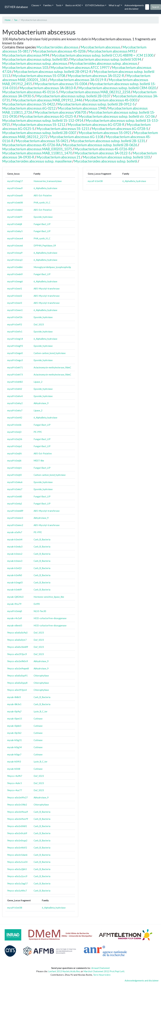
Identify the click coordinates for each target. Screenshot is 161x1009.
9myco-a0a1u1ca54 (17, 862)
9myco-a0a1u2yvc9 (17, 876)
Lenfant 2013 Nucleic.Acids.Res (64, 971)
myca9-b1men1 (15, 310)
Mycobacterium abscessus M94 (25, 55)
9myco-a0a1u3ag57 (17, 883)
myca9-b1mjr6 (14, 467)
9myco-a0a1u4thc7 (17, 890)
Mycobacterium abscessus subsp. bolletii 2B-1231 (108, 141)
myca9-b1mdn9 (15, 274)
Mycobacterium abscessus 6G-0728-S (120, 129)
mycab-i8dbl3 (14, 697)
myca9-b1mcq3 (14, 259)
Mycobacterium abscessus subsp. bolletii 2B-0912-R (53, 72)
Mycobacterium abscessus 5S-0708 (39, 76)
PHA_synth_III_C (42, 202)
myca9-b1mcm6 (15, 245)
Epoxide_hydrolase (43, 216)
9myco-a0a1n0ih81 (17, 826)
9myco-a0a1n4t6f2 (17, 847)
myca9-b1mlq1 (14, 503)
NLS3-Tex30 (40, 611)
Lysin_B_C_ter (40, 711)
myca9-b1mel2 (14, 295)
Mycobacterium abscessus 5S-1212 (39, 125)
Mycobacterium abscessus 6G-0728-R (96, 125)
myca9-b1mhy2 (15, 403)
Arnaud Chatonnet (100, 968)
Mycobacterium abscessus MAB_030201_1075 (37, 149)
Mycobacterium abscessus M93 (111, 51)
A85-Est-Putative (43, 195)
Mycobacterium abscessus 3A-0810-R (48, 88)
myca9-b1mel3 (14, 302)
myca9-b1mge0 (15, 353)
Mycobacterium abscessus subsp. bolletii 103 (116, 157)
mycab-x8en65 (14, 625)
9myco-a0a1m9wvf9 (17, 819)
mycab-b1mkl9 (14, 589)
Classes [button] (35, 5)
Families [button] (47, 5)
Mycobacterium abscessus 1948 (82, 108)
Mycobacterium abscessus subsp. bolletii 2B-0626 (100, 145)
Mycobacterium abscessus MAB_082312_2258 (95, 92)
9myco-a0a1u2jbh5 (17, 869)
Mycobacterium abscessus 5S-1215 (63, 129)
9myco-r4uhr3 (14, 783)
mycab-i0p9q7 (14, 711)
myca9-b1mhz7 (14, 410)
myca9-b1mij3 (14, 431)
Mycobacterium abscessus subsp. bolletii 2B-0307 (39, 133)
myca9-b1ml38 (14, 907)
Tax (15, 20)
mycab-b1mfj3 (14, 568)
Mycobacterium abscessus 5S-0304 (61, 84)
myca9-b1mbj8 (14, 224)
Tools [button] (58, 5)
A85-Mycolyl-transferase (47, 288)
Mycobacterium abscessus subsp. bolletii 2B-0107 (73, 96)
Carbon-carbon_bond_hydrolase (50, 353)
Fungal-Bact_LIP (42, 224)
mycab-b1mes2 (14, 553)
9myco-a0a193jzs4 (17, 690)
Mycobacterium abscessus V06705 (61, 112)
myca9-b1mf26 (14, 317)
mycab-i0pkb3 (14, 725)
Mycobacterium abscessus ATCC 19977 (80, 67)
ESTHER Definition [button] (94, 5)
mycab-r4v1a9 (14, 618)
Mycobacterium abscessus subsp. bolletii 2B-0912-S (96, 104)
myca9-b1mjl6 (14, 460)
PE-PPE (38, 431)
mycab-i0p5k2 (14, 733)
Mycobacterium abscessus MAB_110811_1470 (37, 153)
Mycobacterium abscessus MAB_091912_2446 (47, 100)
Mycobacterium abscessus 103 (25, 67)
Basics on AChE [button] (73, 5)
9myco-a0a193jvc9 (17, 654)
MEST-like (39, 460)
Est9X (37, 604)
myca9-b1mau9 (15, 188)
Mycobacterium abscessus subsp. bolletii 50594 (105, 59)
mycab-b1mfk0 (14, 575)
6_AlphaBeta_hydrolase (45, 188)
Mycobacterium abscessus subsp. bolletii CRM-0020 (117, 88)
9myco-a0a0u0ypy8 (17, 682)
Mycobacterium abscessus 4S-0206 (59, 51)
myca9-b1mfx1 (14, 331)
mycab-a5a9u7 (14, 532)
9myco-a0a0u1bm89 (17, 647)
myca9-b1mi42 (14, 417)
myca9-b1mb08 (15, 202)
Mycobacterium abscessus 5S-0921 (105, 133)
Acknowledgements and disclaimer (134, 7)
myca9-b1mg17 (15, 181)
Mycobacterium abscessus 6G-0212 (29, 108)
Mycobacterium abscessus (100, 47)
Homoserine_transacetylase (48, 181)
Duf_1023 (39, 324)
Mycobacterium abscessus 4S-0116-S (30, 92)
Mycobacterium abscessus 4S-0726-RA (31, 145)
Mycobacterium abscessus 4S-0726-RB (103, 149)
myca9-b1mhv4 (15, 396)
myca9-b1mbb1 (15, 209)
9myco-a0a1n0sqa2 (17, 840)
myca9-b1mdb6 (15, 267)
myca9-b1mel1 (14, 288)
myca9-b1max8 (15, 195)
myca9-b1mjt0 (14, 474)
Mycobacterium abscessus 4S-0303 (111, 100)
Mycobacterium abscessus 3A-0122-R (96, 76)
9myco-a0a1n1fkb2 (17, 804)
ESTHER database (16, 7)
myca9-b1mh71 (15, 367)
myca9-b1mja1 (14, 446)
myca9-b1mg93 (15, 345)
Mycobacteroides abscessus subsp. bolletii (105, 161)
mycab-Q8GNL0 (15, 596)
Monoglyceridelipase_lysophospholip (52, 267)
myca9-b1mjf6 (14, 453)
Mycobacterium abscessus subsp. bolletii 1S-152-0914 (42, 120)
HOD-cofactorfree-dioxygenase (50, 618)
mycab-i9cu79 (14, 604)
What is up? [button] (114, 5)
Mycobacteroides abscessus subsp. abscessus (103, 63)
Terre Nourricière (101, 974)
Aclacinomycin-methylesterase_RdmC (52, 367)
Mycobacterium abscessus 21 (58, 157)
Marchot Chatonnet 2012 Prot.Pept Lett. (104, 971)
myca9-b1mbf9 (14, 216)
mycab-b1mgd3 (15, 582)
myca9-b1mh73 (15, 374)
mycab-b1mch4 (14, 539)
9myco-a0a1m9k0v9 (17, 661)
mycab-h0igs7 (14, 754)
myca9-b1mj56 (14, 439)
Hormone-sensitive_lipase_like (49, 596)
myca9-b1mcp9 (14, 252)
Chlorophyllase (41, 675)
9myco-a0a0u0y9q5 (17, 632)
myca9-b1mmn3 (15, 517)
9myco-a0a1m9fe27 (17, 797)
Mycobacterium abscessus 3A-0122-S (102, 153)
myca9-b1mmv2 (15, 525)
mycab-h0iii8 (13, 768)
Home (8, 20)
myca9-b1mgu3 (15, 360)
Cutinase (38, 718)
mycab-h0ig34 (14, 747)
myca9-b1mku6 (14, 482)
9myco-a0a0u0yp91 (17, 675)
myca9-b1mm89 (15, 510)
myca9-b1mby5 (15, 231)
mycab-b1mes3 (14, 560)
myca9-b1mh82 (15, 381)
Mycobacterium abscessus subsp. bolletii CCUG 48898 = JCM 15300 (102, 55)
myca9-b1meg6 (15, 281)
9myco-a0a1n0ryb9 (17, 833)
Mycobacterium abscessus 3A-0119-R (78, 80)
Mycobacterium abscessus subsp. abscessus (34, 63)
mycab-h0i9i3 (14, 761)
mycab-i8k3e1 (14, 704)
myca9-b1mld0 (14, 496)
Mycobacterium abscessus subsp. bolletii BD (35, 59)
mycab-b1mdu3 (14, 546)
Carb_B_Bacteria (42, 539)
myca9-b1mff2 (14, 324)
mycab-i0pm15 (14, 718)
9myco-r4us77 (14, 790)
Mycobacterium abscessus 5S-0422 (28, 104)
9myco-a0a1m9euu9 (17, 811)
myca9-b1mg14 (15, 338)
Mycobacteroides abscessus (57, 47)
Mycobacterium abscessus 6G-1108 (76, 137)
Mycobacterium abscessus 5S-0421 (42, 141)
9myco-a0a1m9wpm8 (18, 668)
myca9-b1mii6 (14, 424)
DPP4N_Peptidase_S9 (45, 245)
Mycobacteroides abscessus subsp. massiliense (37, 161)
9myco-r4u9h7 (14, 776)
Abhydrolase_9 (41, 403)
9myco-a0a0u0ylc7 (17, 639)
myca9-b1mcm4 (15, 238)
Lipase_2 (38, 381)
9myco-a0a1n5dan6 (17, 854)
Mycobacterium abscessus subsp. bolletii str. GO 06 (117, 116)
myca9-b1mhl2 (14, 388)
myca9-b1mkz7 (14, 489)
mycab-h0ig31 (14, 740)
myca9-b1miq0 (14, 611)
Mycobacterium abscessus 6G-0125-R (48, 116)
